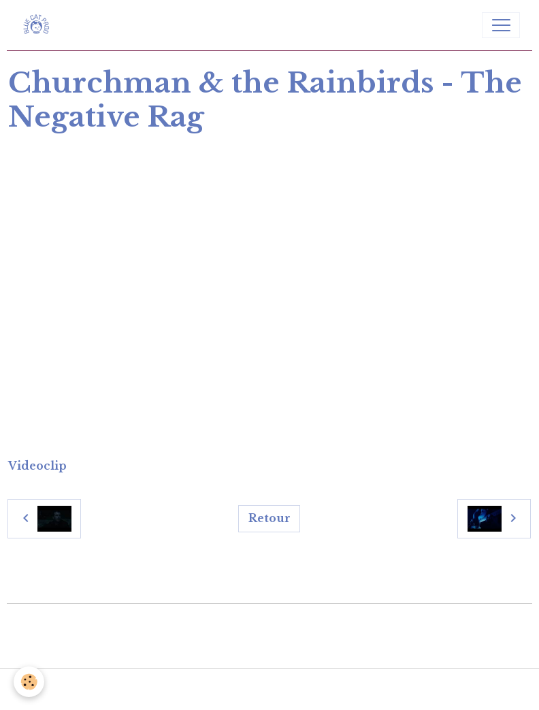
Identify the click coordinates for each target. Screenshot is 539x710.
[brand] (39, 25)
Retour (269, 518)
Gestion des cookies (270, 689)
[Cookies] (29, 681)
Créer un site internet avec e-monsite (270, 623)
